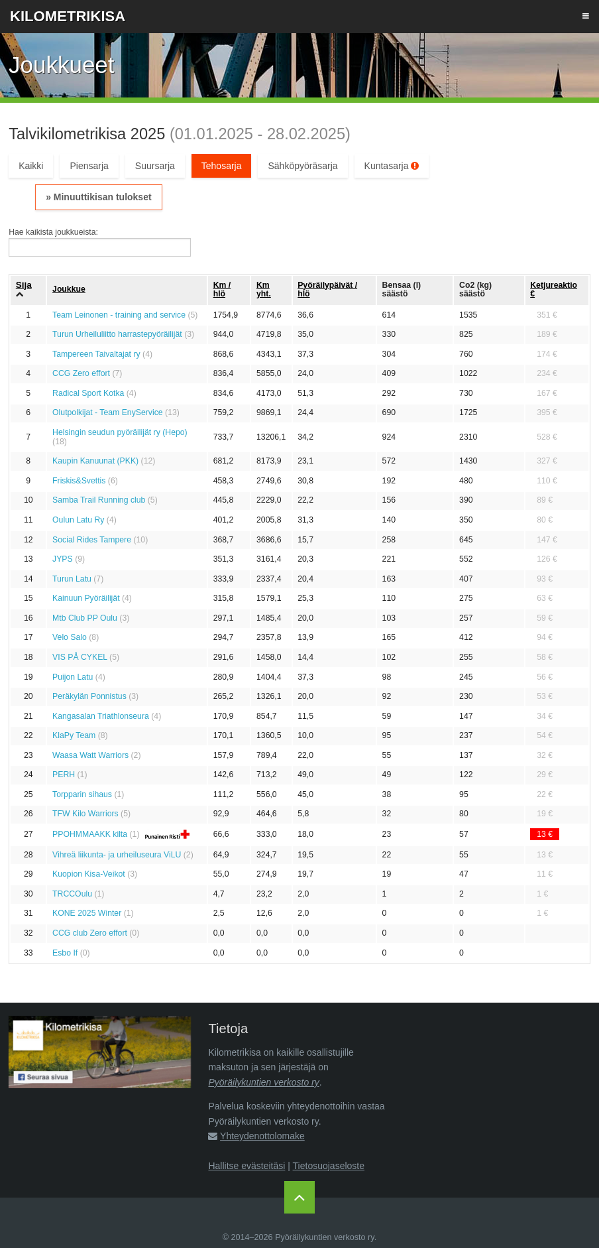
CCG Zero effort (81, 373)
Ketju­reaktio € (553, 290)
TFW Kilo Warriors (85, 813)
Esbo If (65, 953)
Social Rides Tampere (91, 539)
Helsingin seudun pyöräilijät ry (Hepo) (120, 432)
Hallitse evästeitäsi (246, 1165)
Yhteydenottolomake (262, 1136)
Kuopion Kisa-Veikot (88, 874)
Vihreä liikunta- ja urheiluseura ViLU (116, 854)
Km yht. (263, 290)
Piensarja (89, 165)
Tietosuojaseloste (328, 1165)
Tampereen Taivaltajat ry (96, 354)
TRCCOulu (72, 894)
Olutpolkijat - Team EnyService (107, 412)
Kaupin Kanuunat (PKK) (95, 461)
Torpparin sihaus (82, 794)
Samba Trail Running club (98, 500)
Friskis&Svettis (78, 480)
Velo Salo (69, 637)
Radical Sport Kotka (88, 393)
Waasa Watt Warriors (90, 755)
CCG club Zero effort (89, 933)
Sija (24, 285)
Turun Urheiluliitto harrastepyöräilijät (117, 334)
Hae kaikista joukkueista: (53, 232)
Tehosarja (221, 165)
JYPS (62, 559)
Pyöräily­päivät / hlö (327, 290)
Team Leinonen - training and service (119, 315)
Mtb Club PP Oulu (84, 618)
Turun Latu (71, 579)
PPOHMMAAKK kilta (89, 834)
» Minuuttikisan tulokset (98, 197)
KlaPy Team (73, 735)
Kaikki (31, 165)
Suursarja (155, 165)
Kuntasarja (391, 165)
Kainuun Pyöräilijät (85, 598)
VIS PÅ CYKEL (79, 657)
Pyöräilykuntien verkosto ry (263, 1082)
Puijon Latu (72, 677)
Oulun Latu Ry (78, 520)
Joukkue (68, 289)
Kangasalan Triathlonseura (100, 716)
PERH (63, 774)
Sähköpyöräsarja (302, 165)
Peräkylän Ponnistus (89, 696)
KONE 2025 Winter (86, 913)
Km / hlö (222, 290)
